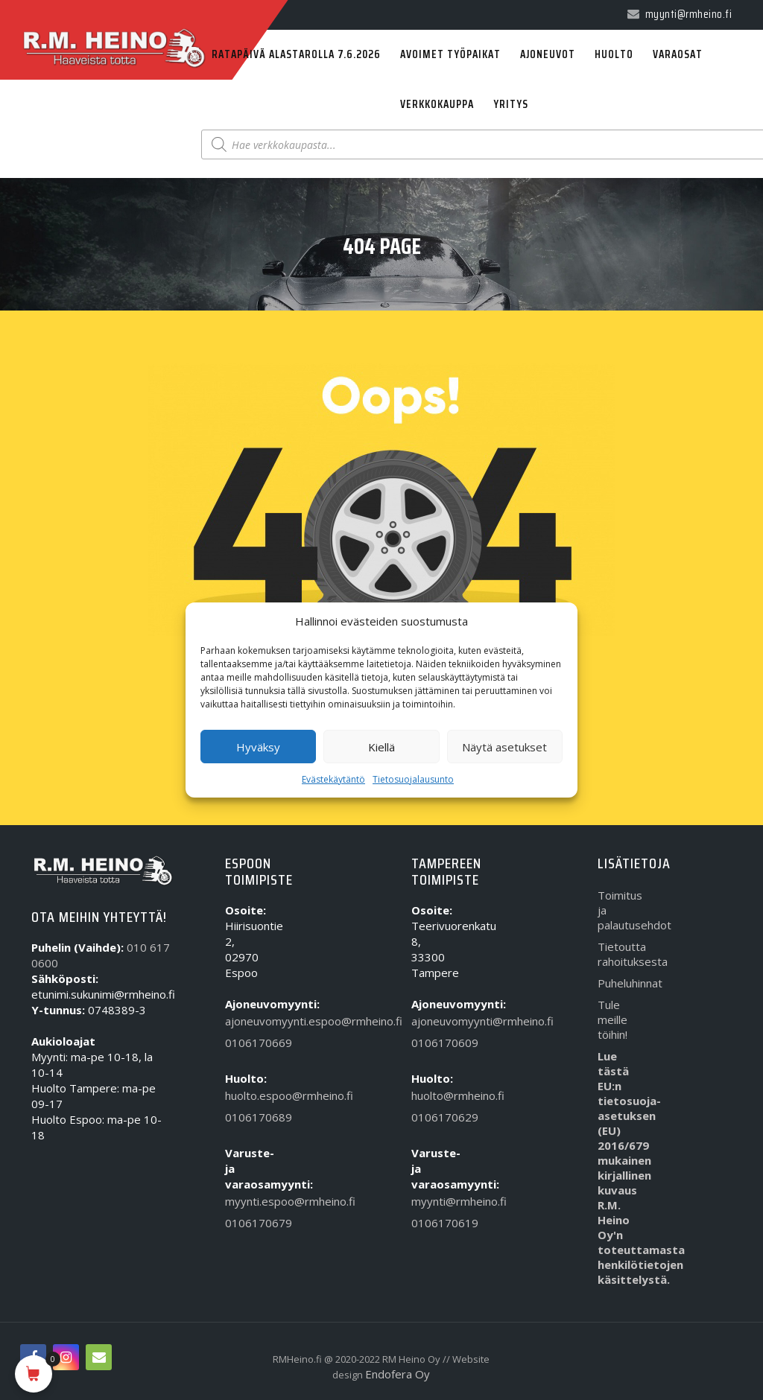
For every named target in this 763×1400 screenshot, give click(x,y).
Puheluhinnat (620, 983)
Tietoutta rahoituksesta (620, 954)
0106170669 (247, 1042)
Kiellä (381, 746)
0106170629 (433, 1117)
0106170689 (247, 1117)
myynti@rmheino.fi (433, 1201)
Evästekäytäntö (333, 779)
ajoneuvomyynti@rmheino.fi (433, 1021)
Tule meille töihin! (612, 1019)
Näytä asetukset (504, 746)
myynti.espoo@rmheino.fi (247, 1201)
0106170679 (247, 1222)
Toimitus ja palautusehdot (620, 910)
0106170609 (433, 1042)
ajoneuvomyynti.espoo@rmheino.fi (247, 1021)
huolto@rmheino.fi (433, 1095)
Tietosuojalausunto (413, 779)
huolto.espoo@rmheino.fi (247, 1095)
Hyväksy (258, 746)
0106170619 (433, 1222)
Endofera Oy (397, 1373)
